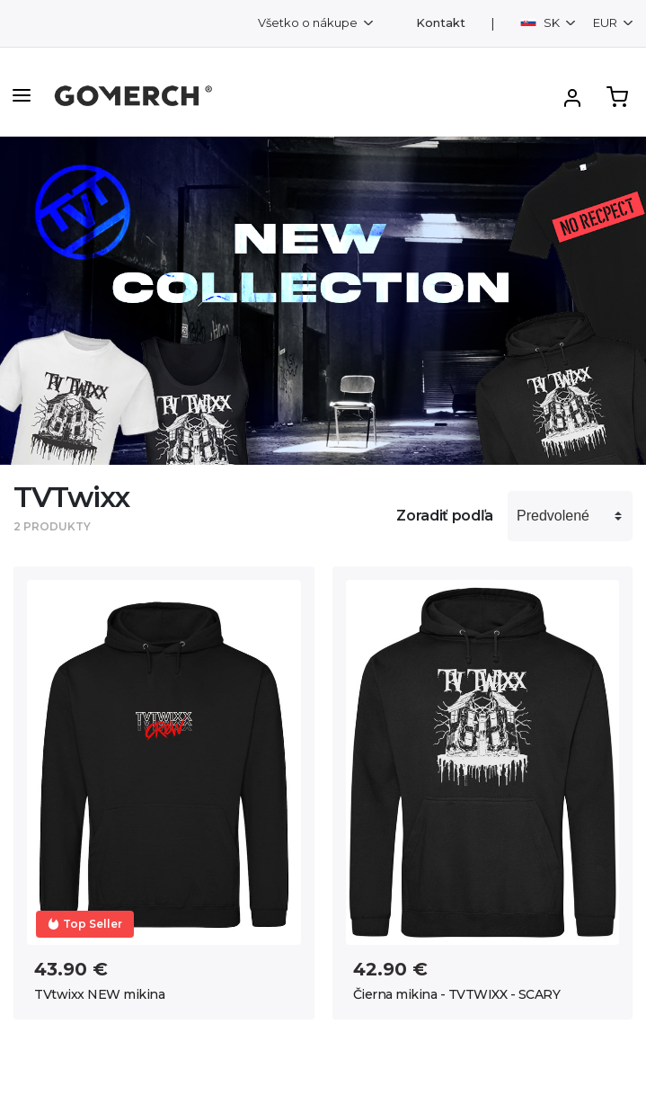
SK (541, 22)
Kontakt (440, 23)
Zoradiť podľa (444, 515)
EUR (606, 22)
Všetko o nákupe (309, 22)
